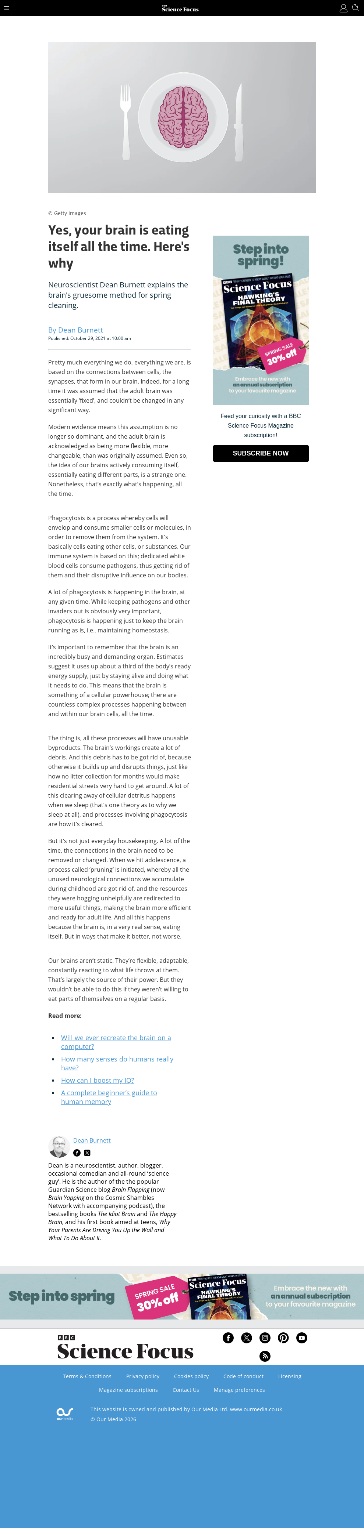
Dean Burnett (92, 1140)
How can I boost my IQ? (97, 1080)
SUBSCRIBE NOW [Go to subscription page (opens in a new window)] (261, 453)
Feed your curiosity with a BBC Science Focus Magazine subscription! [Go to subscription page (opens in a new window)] (260, 425)
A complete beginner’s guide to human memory (109, 1097)
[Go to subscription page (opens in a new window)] (261, 403)
